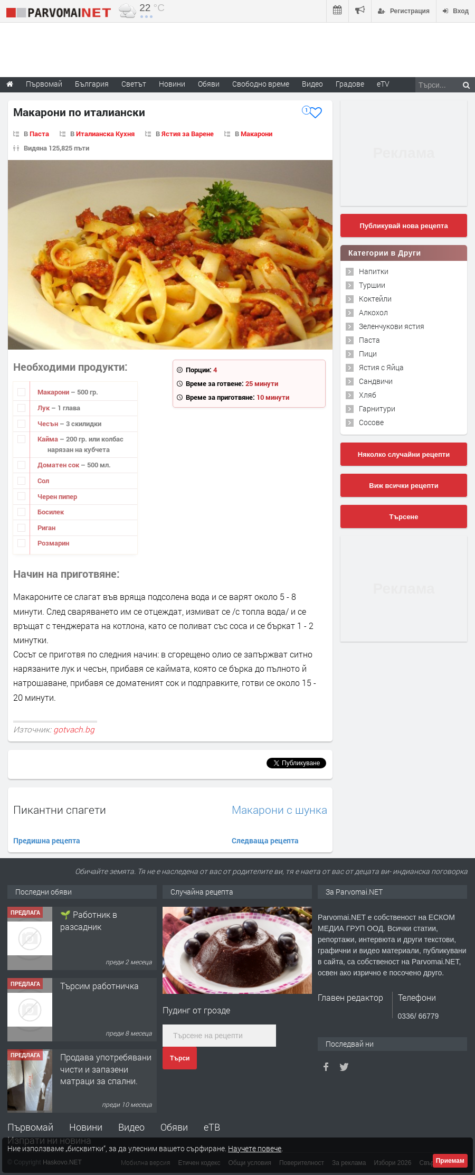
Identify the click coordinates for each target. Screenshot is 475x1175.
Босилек (50, 511)
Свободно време (260, 84)
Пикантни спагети (59, 809)
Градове (350, 84)
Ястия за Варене (188, 133)
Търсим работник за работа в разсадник (100, 920)
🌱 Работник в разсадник (88, 991)
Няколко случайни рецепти (404, 454)
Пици (368, 354)
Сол (43, 480)
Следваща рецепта (265, 840)
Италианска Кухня (105, 133)
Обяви (174, 1127)
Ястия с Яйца (381, 367)
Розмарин (53, 543)
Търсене (404, 517)
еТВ (212, 1127)
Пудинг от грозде (196, 1010)
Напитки (373, 271)
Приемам (450, 1160)
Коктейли (375, 299)
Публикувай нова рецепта (403, 226)
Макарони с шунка (279, 809)
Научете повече (254, 1148)
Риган (46, 527)
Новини (172, 84)
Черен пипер (57, 496)
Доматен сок (59, 464)
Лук (44, 407)
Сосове (371, 422)
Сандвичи (376, 381)
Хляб (367, 395)
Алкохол (373, 312)
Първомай (30, 1127)
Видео (131, 1127)
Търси (179, 1058)
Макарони (256, 133)
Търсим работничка (99, 1057)
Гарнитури (377, 408)
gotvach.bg (73, 729)
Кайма (48, 439)
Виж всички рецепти (403, 486)
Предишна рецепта (46, 840)
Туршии (372, 285)
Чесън (48, 423)
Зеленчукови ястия (391, 326)
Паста (39, 133)
